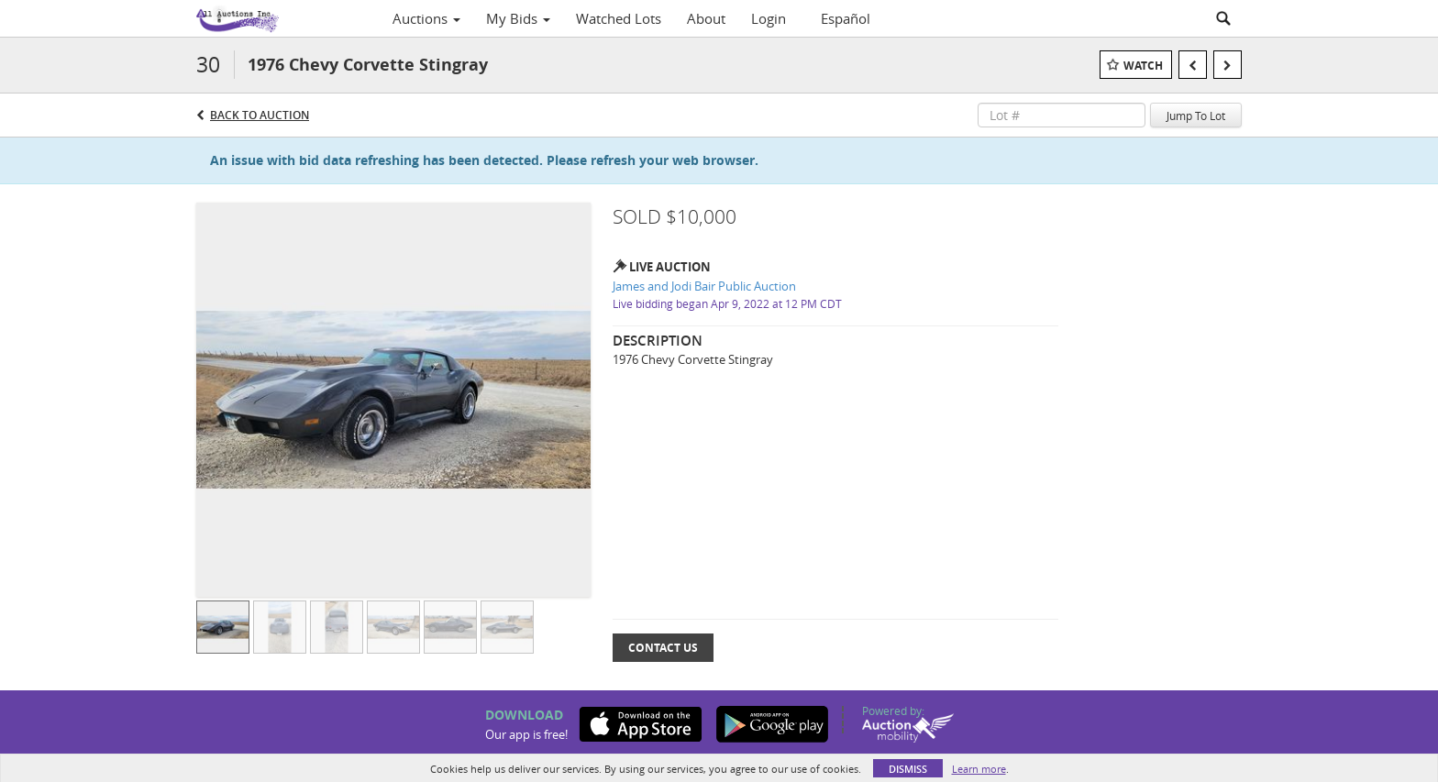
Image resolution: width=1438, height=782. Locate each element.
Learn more (979, 769)
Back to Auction (259, 115)
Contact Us (663, 647)
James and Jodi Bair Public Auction (704, 286)
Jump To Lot (1196, 115)
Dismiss (908, 769)
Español (845, 18)
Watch (1143, 65)
